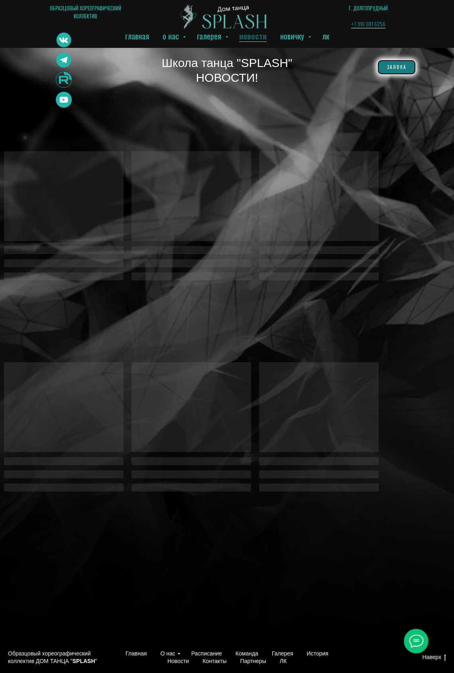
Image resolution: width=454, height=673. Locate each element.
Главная (137, 36)
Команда (247, 653)
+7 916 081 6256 (368, 24)
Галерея (210, 36)
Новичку (293, 36)
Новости (253, 36)
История (317, 653)
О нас (172, 36)
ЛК (325, 36)
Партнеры (253, 661)
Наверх (434, 657)
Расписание (206, 653)
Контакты (214, 661)
